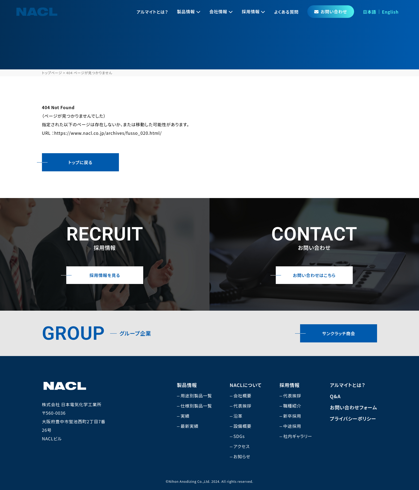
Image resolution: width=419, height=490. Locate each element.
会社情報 (218, 11)
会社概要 (242, 395)
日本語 (369, 12)
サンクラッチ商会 (338, 333)
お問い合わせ (330, 11)
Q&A (335, 396)
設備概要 (242, 426)
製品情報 (186, 11)
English (390, 12)
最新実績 (190, 426)
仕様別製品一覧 (196, 405)
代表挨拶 (242, 405)
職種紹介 (292, 405)
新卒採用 (292, 416)
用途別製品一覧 (196, 395)
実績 (185, 416)
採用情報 (251, 11)
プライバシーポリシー (353, 418)
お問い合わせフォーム (353, 407)
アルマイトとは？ (152, 12)
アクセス (242, 446)
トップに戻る (80, 162)
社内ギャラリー (297, 436)
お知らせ (242, 456)
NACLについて (246, 384)
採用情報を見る (105, 275)
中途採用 (292, 426)
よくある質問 (286, 12)
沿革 (238, 416)
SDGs (239, 436)
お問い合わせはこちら (314, 275)
